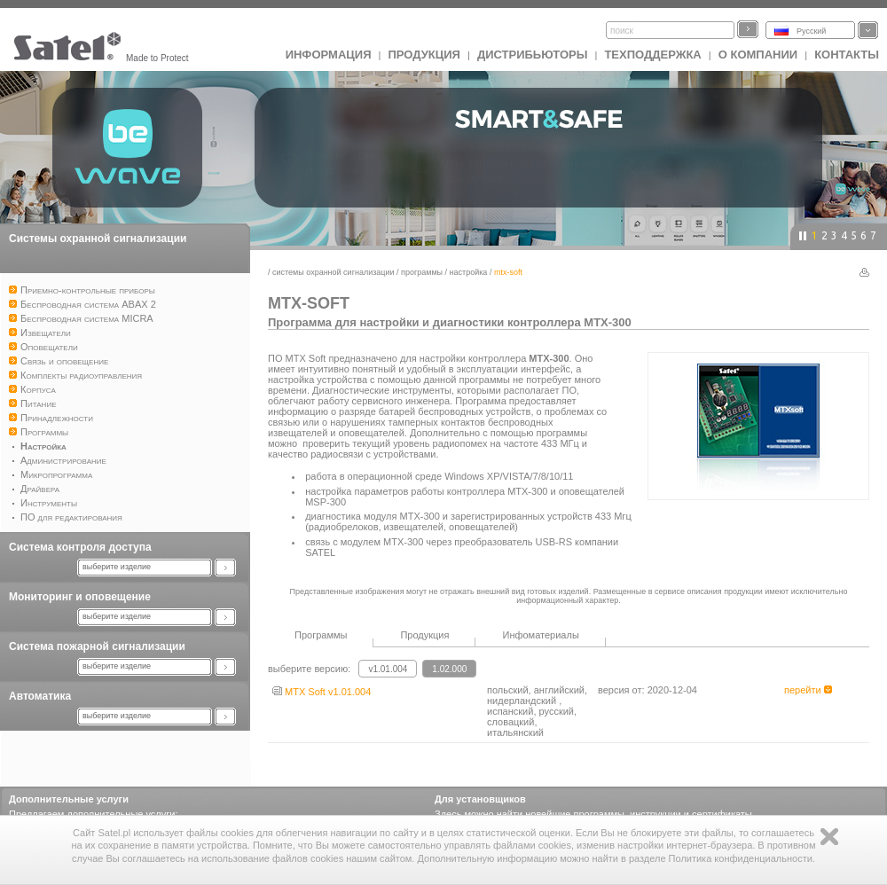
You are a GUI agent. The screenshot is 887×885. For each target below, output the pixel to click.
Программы (422, 272)
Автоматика (40, 696)
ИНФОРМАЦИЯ (329, 54)
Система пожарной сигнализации (97, 646)
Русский (811, 31)
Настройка (469, 272)
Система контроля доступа (80, 547)
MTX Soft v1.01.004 (321, 691)
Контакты (846, 54)
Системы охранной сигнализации (97, 238)
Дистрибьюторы (532, 54)
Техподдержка (652, 54)
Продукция (423, 54)
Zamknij (829, 836)
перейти (808, 690)
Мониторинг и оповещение (80, 597)
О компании (757, 54)
